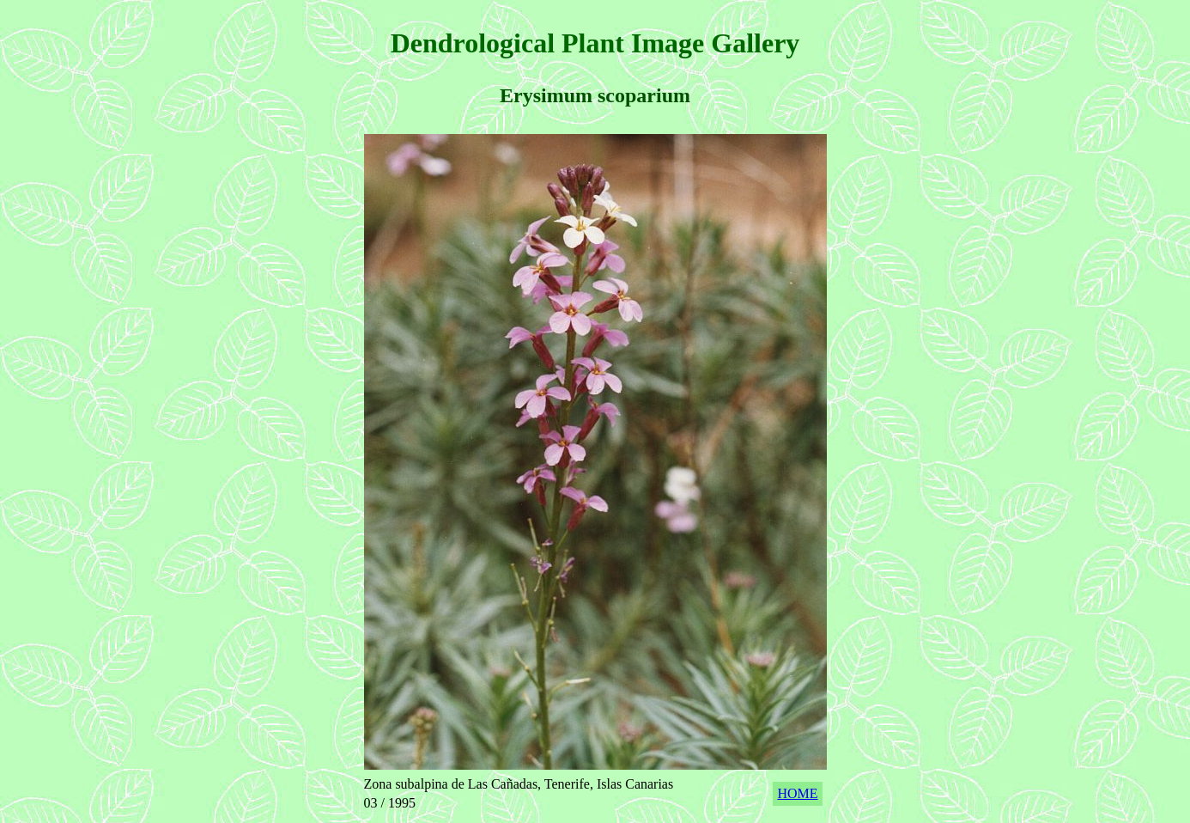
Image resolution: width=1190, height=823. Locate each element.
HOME (797, 793)
